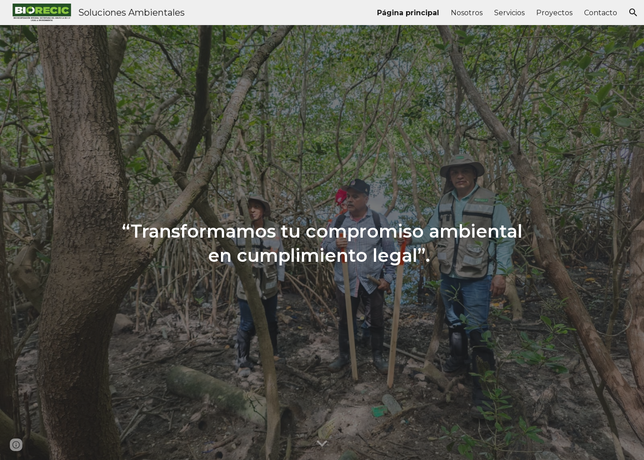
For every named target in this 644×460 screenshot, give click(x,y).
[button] (633, 12)
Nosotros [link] (467, 13)
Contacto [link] (600, 13)
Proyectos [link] (554, 13)
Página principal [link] (408, 13)
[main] (322, 243)
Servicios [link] (509, 13)
